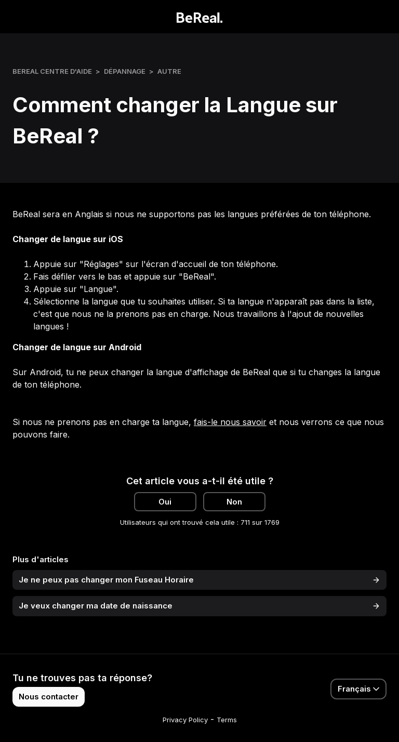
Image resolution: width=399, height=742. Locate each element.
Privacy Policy (185, 720)
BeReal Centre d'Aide (52, 71)
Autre (169, 71)
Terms (227, 720)
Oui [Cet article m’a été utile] (164, 502)
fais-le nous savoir (230, 422)
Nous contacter (48, 696)
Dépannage (124, 71)
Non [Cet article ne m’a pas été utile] (234, 502)
